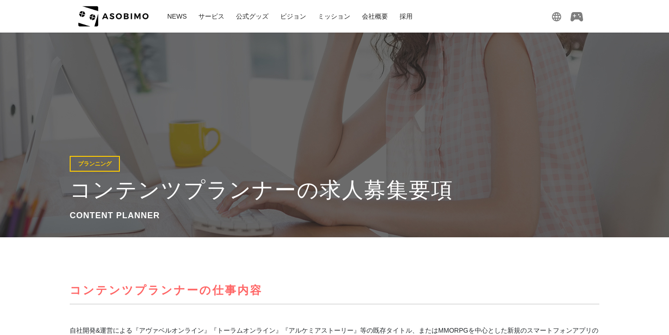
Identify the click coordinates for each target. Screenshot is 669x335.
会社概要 (375, 16)
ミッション (334, 16)
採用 (406, 16)
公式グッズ (252, 16)
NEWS (177, 16)
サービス (211, 16)
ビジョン (293, 16)
